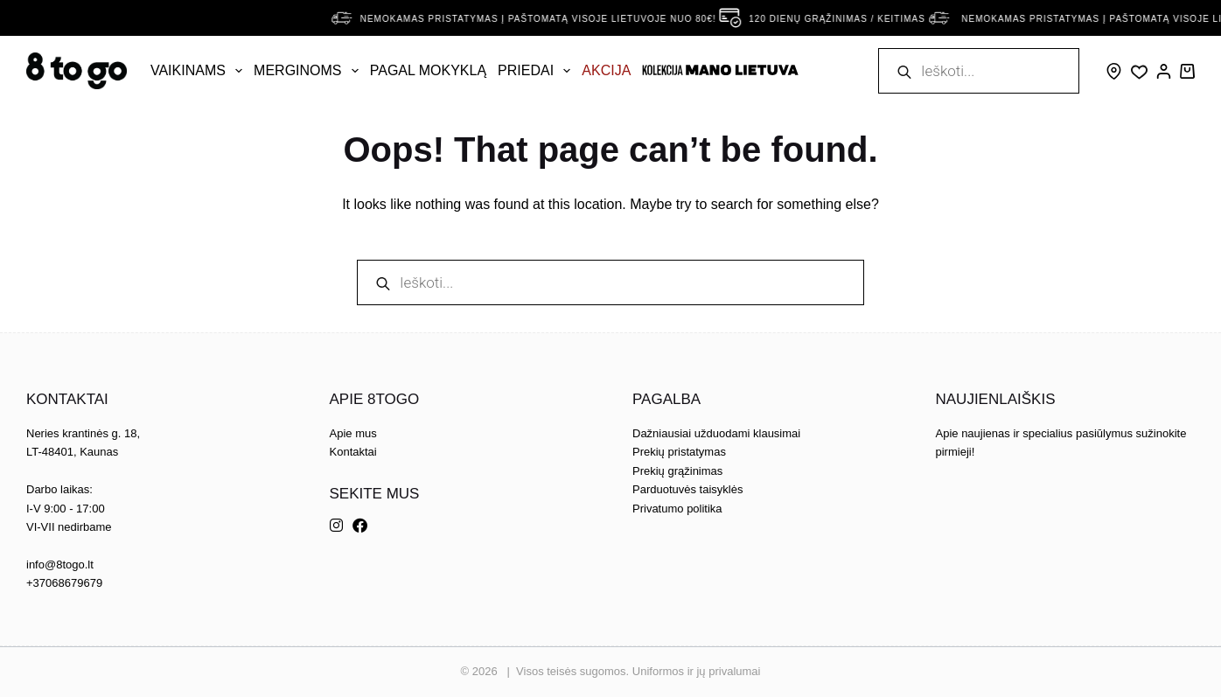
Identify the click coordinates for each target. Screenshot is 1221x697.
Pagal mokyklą (428, 70)
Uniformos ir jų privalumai (696, 671)
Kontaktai (353, 451)
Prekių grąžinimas (677, 470)
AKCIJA (606, 70)
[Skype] (1114, 71)
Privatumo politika (677, 508)
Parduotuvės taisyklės (687, 489)
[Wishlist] (1139, 72)
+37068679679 (64, 582)
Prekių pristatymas (679, 451)
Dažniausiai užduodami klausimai (716, 433)
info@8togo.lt (60, 564)
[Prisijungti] (1163, 71)
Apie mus (353, 433)
